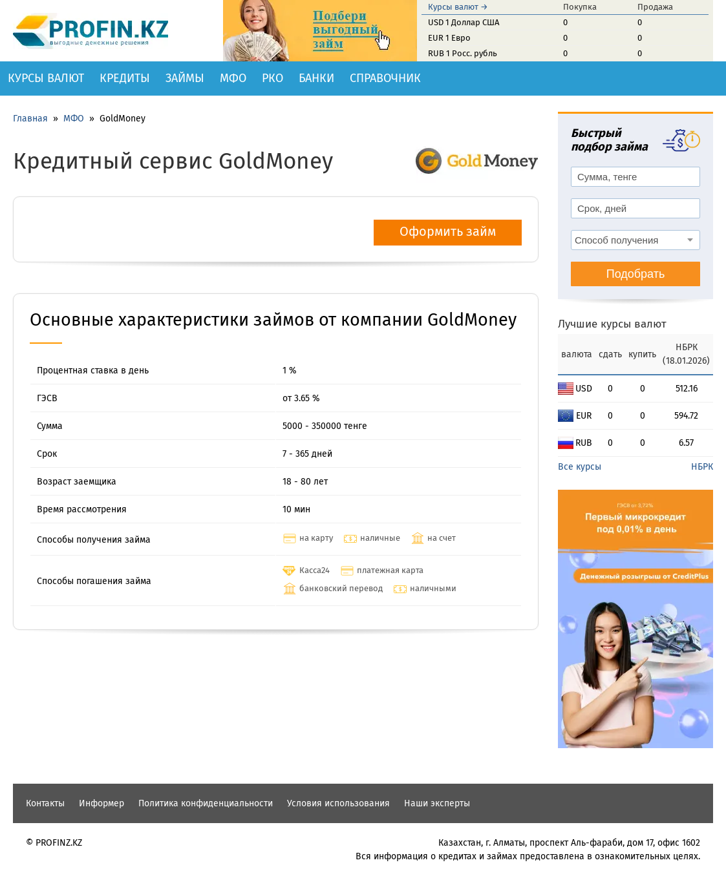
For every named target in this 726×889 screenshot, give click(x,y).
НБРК (702, 466)
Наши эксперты (437, 803)
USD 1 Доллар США (463, 22)
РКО (272, 78)
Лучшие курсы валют (612, 324)
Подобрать (635, 273)
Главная (30, 118)
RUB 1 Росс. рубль (462, 53)
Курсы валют (46, 78)
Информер (101, 803)
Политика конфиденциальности (205, 803)
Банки (316, 78)
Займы (184, 78)
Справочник (385, 78)
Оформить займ (448, 231)
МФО (233, 78)
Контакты (45, 803)
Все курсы (579, 466)
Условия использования (338, 803)
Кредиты (125, 78)
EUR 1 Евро (449, 38)
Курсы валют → (458, 7)
